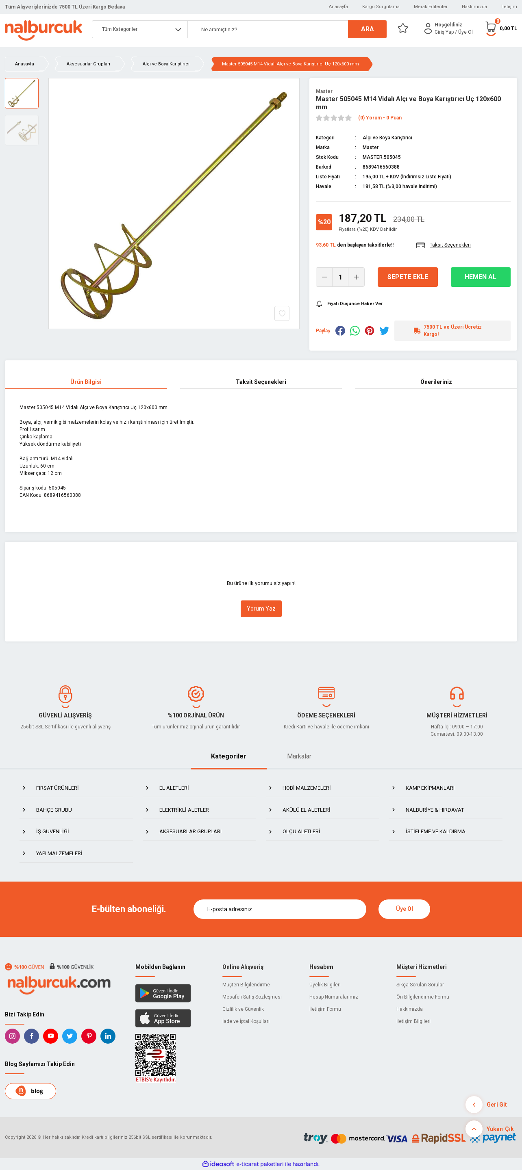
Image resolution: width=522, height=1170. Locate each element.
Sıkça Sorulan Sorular (420, 985)
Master (324, 91)
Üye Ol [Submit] (404, 909)
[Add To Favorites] (281, 313)
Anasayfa (338, 6)
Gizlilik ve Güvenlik (243, 1009)
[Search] (287, 29)
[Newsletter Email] (280, 909)
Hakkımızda (474, 6)
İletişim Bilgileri (413, 1021)
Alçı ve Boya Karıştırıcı (387, 138)
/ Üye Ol (464, 32)
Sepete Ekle (407, 277)
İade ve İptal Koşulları (246, 1021)
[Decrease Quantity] (324, 277)
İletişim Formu (325, 1009)
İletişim (509, 6)
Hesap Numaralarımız (333, 997)
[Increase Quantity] (356, 277)
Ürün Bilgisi (86, 382)
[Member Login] (428, 28)
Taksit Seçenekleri (261, 382)
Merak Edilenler (431, 6)
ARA (367, 29)
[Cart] (501, 28)
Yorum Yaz (261, 608)
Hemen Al (480, 277)
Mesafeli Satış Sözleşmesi (252, 997)
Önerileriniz (436, 382)
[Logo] (43, 30)
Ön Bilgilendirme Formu (422, 997)
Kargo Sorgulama (381, 6)
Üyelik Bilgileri (325, 985)
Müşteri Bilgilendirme (246, 985)
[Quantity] (340, 277)
